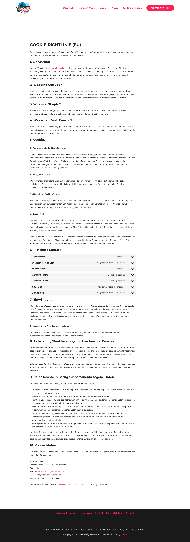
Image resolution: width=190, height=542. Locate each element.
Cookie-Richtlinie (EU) (116, 512)
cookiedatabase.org (69, 484)
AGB (131, 512)
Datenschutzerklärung (68, 512)
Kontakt (99, 512)
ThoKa (124, 534)
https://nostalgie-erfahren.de (58, 68)
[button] (160, 8)
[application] (74, 8)
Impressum (87, 512)
